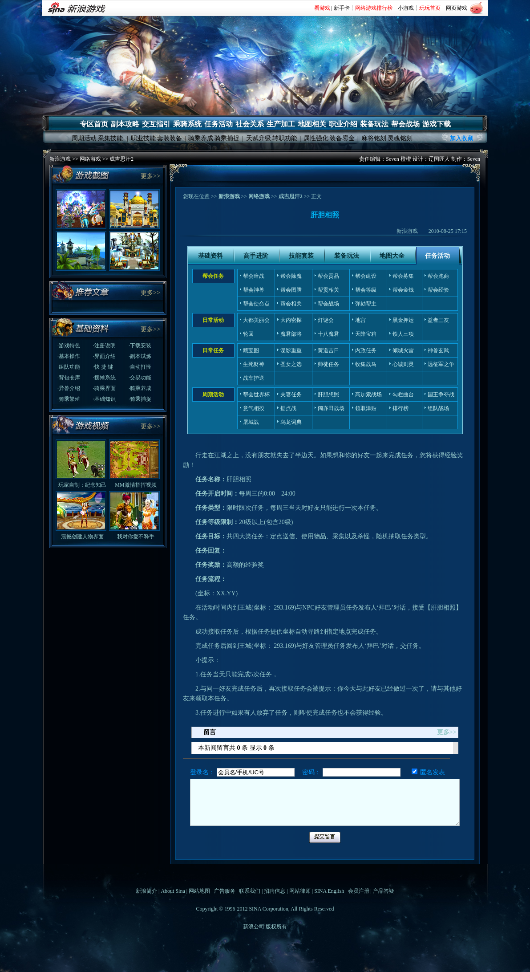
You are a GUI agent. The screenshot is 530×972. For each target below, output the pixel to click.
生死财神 (253, 364)
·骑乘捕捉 (140, 399)
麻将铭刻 (373, 138)
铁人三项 (403, 334)
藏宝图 (251, 350)
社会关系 (249, 124)
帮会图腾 (291, 290)
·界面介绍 (104, 356)
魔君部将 (291, 334)
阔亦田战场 (331, 408)
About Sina (173, 891)
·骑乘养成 (140, 388)
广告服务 (224, 891)
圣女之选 (291, 364)
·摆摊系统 (104, 377)
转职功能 (284, 138)
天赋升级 (258, 138)
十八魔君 (328, 334)
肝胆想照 (328, 394)
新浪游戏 (60, 159)
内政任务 (365, 350)
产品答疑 (383, 891)
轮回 (248, 334)
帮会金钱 (403, 290)
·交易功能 (140, 377)
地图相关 (312, 124)
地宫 (360, 320)
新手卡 (342, 8)
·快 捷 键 (103, 367)
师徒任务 (328, 364)
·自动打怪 (140, 367)
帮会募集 (403, 276)
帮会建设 (365, 276)
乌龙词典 (291, 422)
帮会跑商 (438, 276)
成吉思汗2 (121, 159)
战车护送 (253, 378)
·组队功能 (68, 367)
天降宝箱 (365, 334)
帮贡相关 (328, 290)
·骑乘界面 (104, 388)
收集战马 (365, 364)
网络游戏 (90, 159)
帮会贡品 (328, 276)
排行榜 (400, 408)
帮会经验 (438, 290)
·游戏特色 (68, 345)
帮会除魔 (291, 276)
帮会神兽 (253, 290)
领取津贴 (365, 408)
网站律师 (300, 891)
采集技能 (110, 138)
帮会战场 (405, 124)
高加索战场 (368, 394)
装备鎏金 (342, 138)
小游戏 (406, 8)
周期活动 (84, 138)
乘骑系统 (187, 124)
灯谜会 (326, 320)
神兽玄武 (438, 350)
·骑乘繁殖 (68, 399)
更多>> (150, 176)
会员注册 (358, 891)
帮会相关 (291, 304)
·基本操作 (68, 356)
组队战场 (438, 408)
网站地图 (199, 891)
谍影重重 (291, 350)
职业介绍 (343, 124)
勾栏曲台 (403, 394)
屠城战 (251, 422)
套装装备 (169, 138)
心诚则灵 (403, 364)
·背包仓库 (68, 377)
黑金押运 (403, 320)
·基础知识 (104, 399)
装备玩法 (374, 124)
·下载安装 (140, 345)
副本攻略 (125, 124)
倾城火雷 (403, 350)
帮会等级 (365, 290)
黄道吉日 (328, 350)
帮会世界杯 (256, 394)
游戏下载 (436, 124)
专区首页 (94, 124)
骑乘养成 (200, 138)
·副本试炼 (140, 356)
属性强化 (315, 138)
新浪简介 (146, 891)
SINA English (329, 891)
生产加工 (281, 124)
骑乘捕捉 (226, 138)
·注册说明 (104, 345)
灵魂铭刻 (400, 138)
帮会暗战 (253, 276)
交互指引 (156, 124)
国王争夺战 (441, 394)
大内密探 (291, 320)
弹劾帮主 (365, 304)
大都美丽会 (256, 320)
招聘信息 (274, 891)
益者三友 (438, 320)
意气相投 (253, 408)
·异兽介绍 (68, 388)
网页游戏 (456, 8)
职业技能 (143, 138)
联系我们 (249, 891)
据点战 (288, 408)
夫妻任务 (291, 394)
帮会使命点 (256, 304)
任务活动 (218, 124)
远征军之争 (441, 364)
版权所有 (276, 926)
